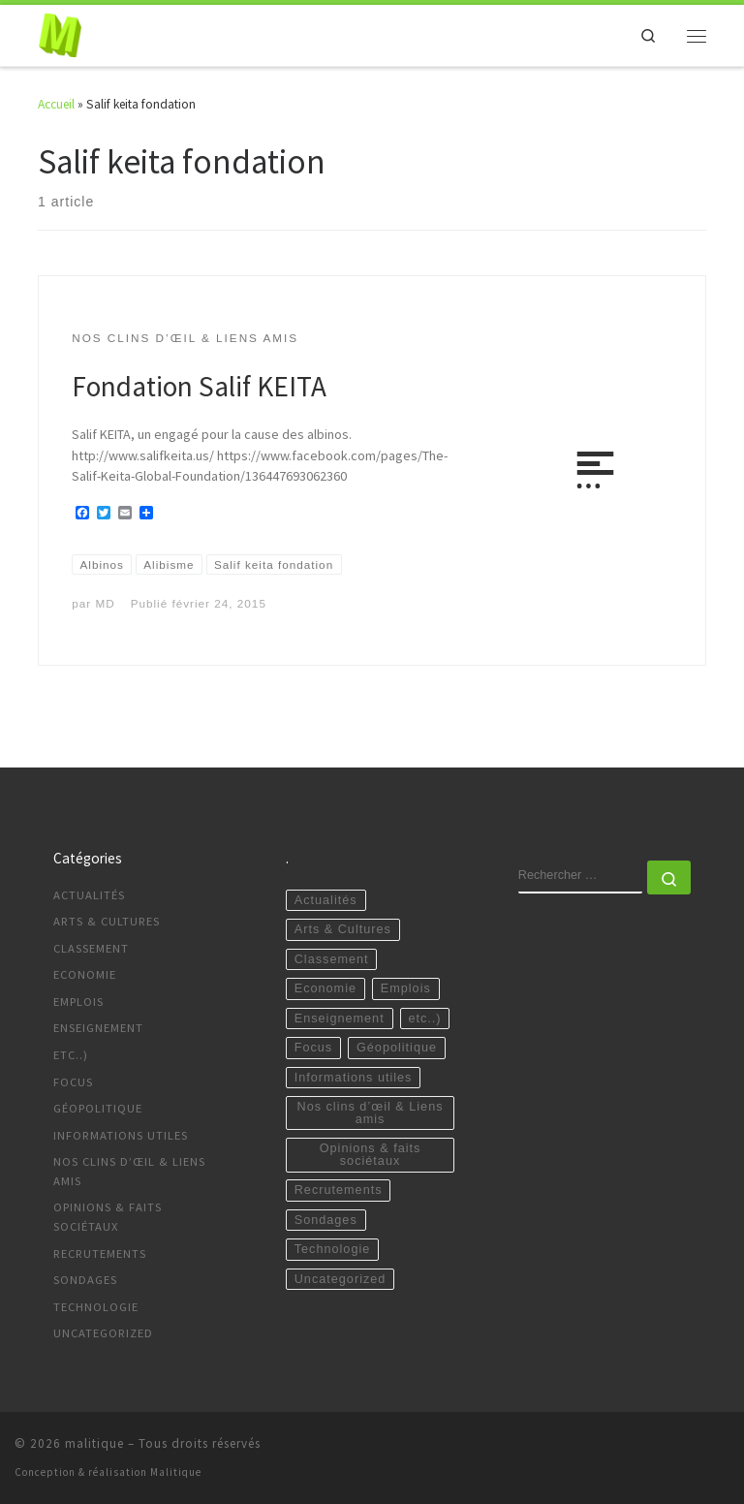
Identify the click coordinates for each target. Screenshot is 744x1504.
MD (104, 603)
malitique (94, 1443)
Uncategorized (103, 1333)
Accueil (56, 104)
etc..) (70, 1055)
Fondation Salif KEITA (199, 386)
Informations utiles (120, 1135)
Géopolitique (97, 1108)
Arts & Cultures (106, 921)
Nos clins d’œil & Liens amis (129, 1171)
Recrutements (99, 1253)
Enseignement (98, 1027)
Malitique (176, 1472)
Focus (73, 1082)
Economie (84, 974)
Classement (91, 948)
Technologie (96, 1307)
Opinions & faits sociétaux (107, 1217)
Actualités (89, 895)
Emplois (78, 1001)
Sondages (85, 1279)
